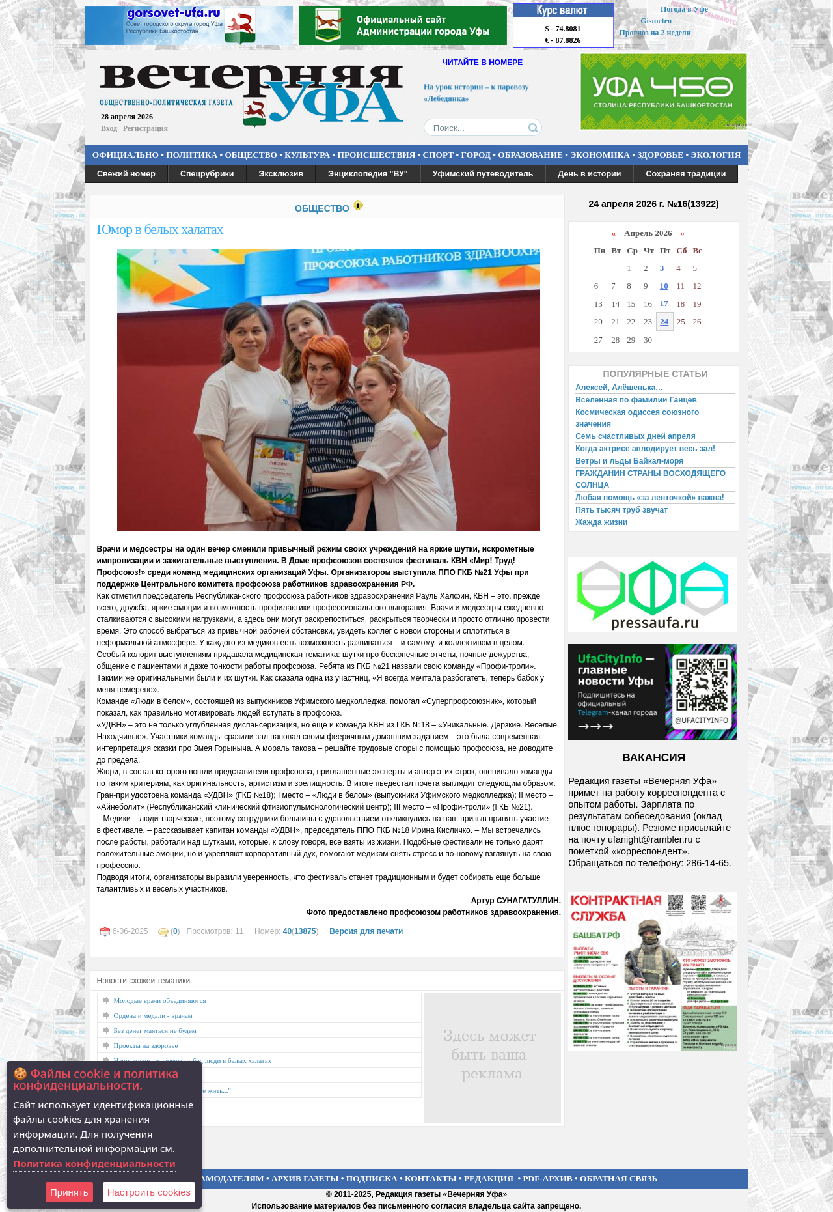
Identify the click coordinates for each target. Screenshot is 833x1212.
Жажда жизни (601, 522)
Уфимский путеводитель (483, 173)
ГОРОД (476, 155)
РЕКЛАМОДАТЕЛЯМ (220, 1178)
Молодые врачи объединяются (160, 1000)
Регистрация (145, 128)
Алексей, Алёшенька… (619, 387)
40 (287, 931)
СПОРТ (438, 155)
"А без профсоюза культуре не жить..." (173, 1090)
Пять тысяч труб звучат (621, 509)
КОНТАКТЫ (431, 1178)
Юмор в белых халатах (160, 229)
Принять (69, 1192)
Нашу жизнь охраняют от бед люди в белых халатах (193, 1060)
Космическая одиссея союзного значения (637, 418)
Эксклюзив (281, 173)
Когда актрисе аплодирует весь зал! (645, 448)
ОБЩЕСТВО (251, 155)
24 (664, 321)
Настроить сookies (149, 1192)
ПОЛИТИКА (191, 155)
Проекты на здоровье (146, 1045)
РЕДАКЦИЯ (488, 1178)
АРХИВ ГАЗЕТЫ (305, 1178)
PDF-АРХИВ (547, 1178)
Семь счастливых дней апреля (635, 436)
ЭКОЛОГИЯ (715, 155)
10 (664, 285)
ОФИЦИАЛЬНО (125, 155)
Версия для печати (366, 931)
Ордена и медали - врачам (153, 1015)
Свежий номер (126, 173)
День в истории (589, 173)
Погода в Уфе (684, 9)
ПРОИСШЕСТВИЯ (377, 155)
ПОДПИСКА (372, 1178)
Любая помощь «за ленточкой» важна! (649, 497)
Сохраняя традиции (686, 173)
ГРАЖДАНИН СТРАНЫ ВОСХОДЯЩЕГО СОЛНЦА (650, 479)
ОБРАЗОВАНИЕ (530, 155)
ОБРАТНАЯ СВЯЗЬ (618, 1178)
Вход (109, 128)
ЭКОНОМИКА (600, 155)
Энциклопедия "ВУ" (368, 173)
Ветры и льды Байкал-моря (629, 461)
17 (664, 303)
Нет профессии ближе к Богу (158, 1075)
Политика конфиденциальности (94, 1163)
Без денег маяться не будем (155, 1030)
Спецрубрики (207, 173)
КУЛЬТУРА (307, 155)
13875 (305, 931)
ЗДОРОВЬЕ (660, 155)
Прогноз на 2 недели (655, 32)
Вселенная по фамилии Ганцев (636, 399)
